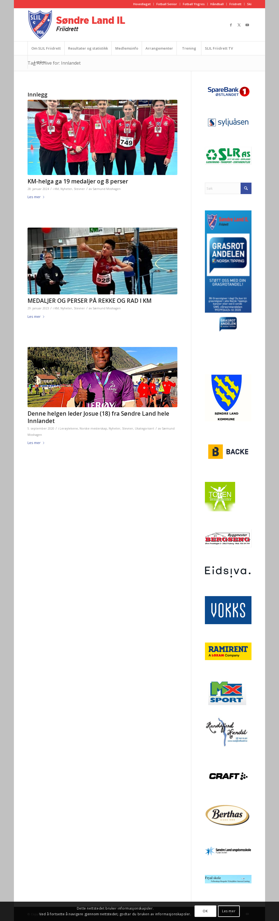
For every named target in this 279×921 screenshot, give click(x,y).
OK (205, 911)
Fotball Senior (166, 4)
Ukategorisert (144, 428)
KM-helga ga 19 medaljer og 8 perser (78, 181)
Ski (249, 4)
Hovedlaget (142, 4)
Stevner (79, 189)
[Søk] (228, 188)
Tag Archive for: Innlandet (54, 63)
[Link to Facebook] (231, 25)
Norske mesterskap (93, 428)
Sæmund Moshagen (107, 189)
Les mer (36, 196)
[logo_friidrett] (78, 24)
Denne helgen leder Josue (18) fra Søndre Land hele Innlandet (98, 417)
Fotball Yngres (194, 4)
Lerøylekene (69, 428)
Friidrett (235, 4)
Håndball (217, 4)
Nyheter (66, 189)
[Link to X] (239, 25)
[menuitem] (142, 4)
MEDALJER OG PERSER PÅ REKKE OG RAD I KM (89, 300)
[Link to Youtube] (247, 25)
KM (56, 189)
